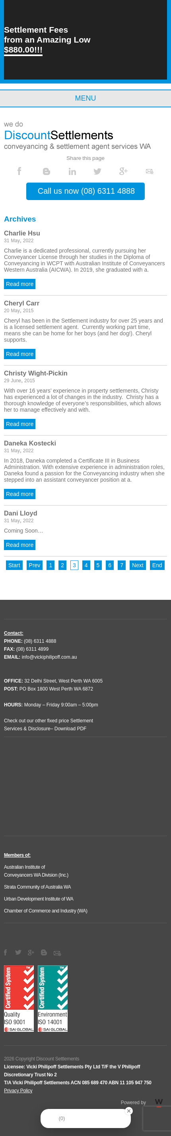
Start (14, 565)
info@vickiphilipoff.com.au (49, 657)
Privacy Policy (18, 1090)
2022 (28, 240)
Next (138, 565)
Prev (35, 565)
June (16, 380)
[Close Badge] (129, 1111)
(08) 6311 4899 (32, 649)
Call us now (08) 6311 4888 (86, 191)
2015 (28, 310)
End (157, 565)
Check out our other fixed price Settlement (48, 721)
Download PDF (70, 728)
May (15, 240)
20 (6, 310)
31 (6, 240)
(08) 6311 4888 (40, 641)
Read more (19, 284)
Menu (85, 98)
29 (6, 380)
